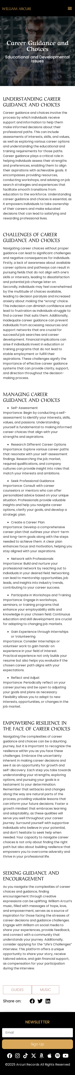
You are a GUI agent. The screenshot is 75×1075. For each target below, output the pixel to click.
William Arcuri (16, 8)
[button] (69, 8)
